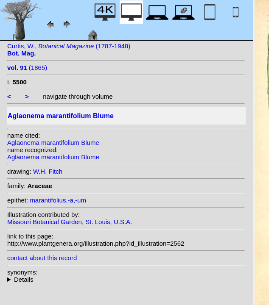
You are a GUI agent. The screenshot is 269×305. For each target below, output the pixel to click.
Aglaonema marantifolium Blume (53, 142)
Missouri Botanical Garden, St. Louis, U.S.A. (69, 221)
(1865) (27, 67)
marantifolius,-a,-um (58, 200)
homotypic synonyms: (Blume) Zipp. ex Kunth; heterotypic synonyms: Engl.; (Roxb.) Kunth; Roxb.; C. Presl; (126, 279)
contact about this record (42, 257)
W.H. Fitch (47, 171)
